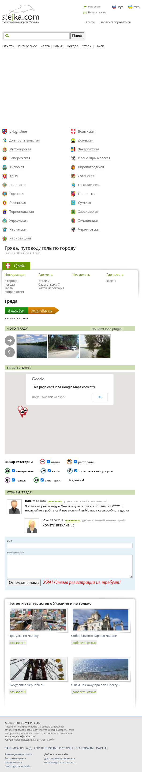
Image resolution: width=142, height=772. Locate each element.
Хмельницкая (89, 220)
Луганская (86, 176)
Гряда (37, 253)
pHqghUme (18, 131)
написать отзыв (16, 318)
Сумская (84, 202)
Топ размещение (15, 758)
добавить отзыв (84, 643)
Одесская (16, 193)
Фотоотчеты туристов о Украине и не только (50, 603)
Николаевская (89, 185)
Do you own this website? (48, 397)
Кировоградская (91, 167)
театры (21, 480)
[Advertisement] (71, 89)
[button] (22, 414)
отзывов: (18, 643)
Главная (10, 253)
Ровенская (17, 202)
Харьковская (88, 211)
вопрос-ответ (14, 292)
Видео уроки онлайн (17, 766)
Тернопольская (21, 211)
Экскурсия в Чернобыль (26, 685)
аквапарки (52, 480)
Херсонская (18, 220)
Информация (15, 274)
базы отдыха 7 (49, 284)
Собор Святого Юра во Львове (94, 636)
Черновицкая (20, 238)
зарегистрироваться (116, 22)
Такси (99, 46)
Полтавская (87, 193)
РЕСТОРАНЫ (84, 748)
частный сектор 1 (51, 288)
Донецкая (85, 140)
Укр (137, 7)
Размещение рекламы (19, 754)
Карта (45, 46)
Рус (120, 7)
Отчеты (8, 46)
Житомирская (20, 149)
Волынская (87, 131)
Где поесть (114, 274)
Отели (87, 46)
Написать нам (97, 12)
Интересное (27, 46)
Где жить (45, 274)
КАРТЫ (101, 748)
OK (99, 397)
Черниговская (89, 229)
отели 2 (44, 281)
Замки (58, 46)
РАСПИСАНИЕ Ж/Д (18, 748)
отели (55, 462)
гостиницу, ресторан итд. (60, 762)
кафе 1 (111, 281)
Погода (72, 46)
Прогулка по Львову (23, 636)
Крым (13, 176)
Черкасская (18, 229)
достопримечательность (59, 758)
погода (9, 284)
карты (8, 288)
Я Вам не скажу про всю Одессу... (95, 685)
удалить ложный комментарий (85, 501)
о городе (10, 281)
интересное (25, 471)
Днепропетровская (24, 140)
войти (90, 22)
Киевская (16, 167)
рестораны (86, 462)
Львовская (17, 185)
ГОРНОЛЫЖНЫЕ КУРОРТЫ (53, 748)
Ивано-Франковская (94, 158)
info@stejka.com (26, 736)
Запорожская (19, 158)
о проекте (94, 6)
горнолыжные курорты (95, 471)
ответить (55, 501)
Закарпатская (89, 149)
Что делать (81, 274)
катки (56, 471)
